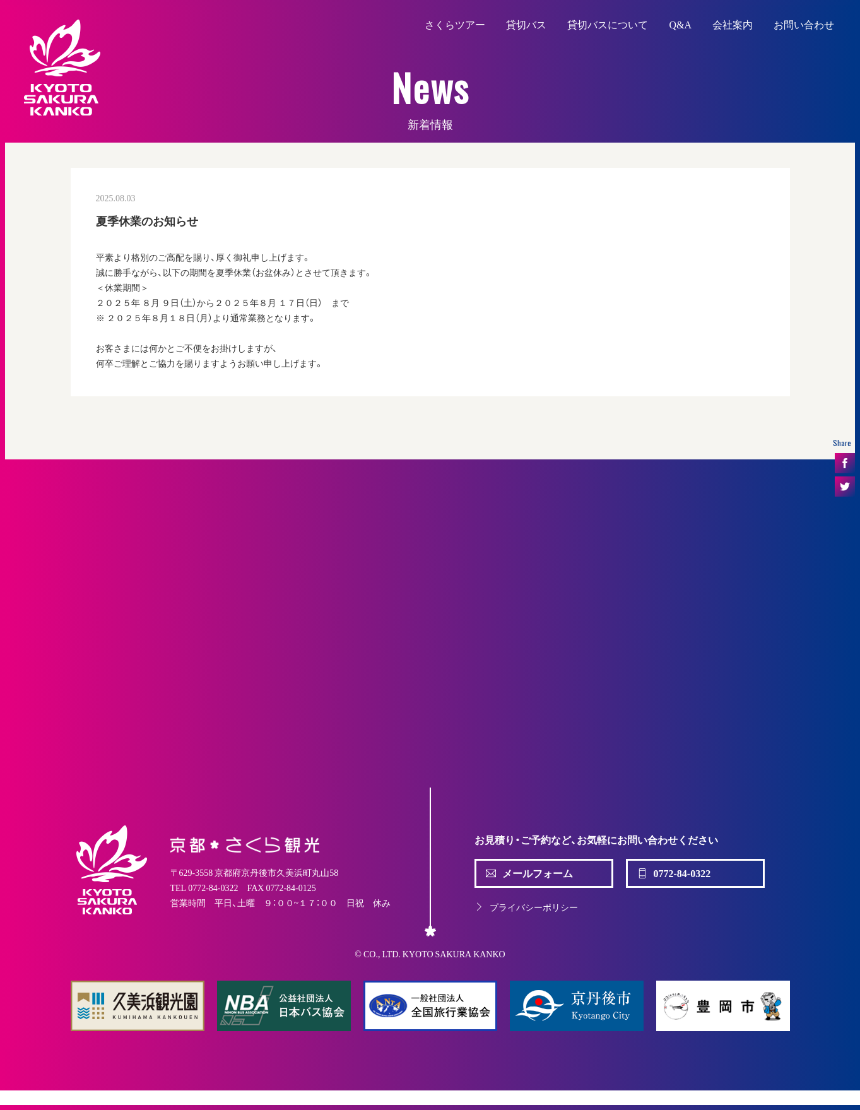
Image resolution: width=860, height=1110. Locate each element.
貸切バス (526, 24)
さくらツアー (455, 24)
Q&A (680, 24)
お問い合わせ (804, 24)
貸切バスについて (607, 24)
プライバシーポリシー (526, 906)
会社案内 (732, 24)
